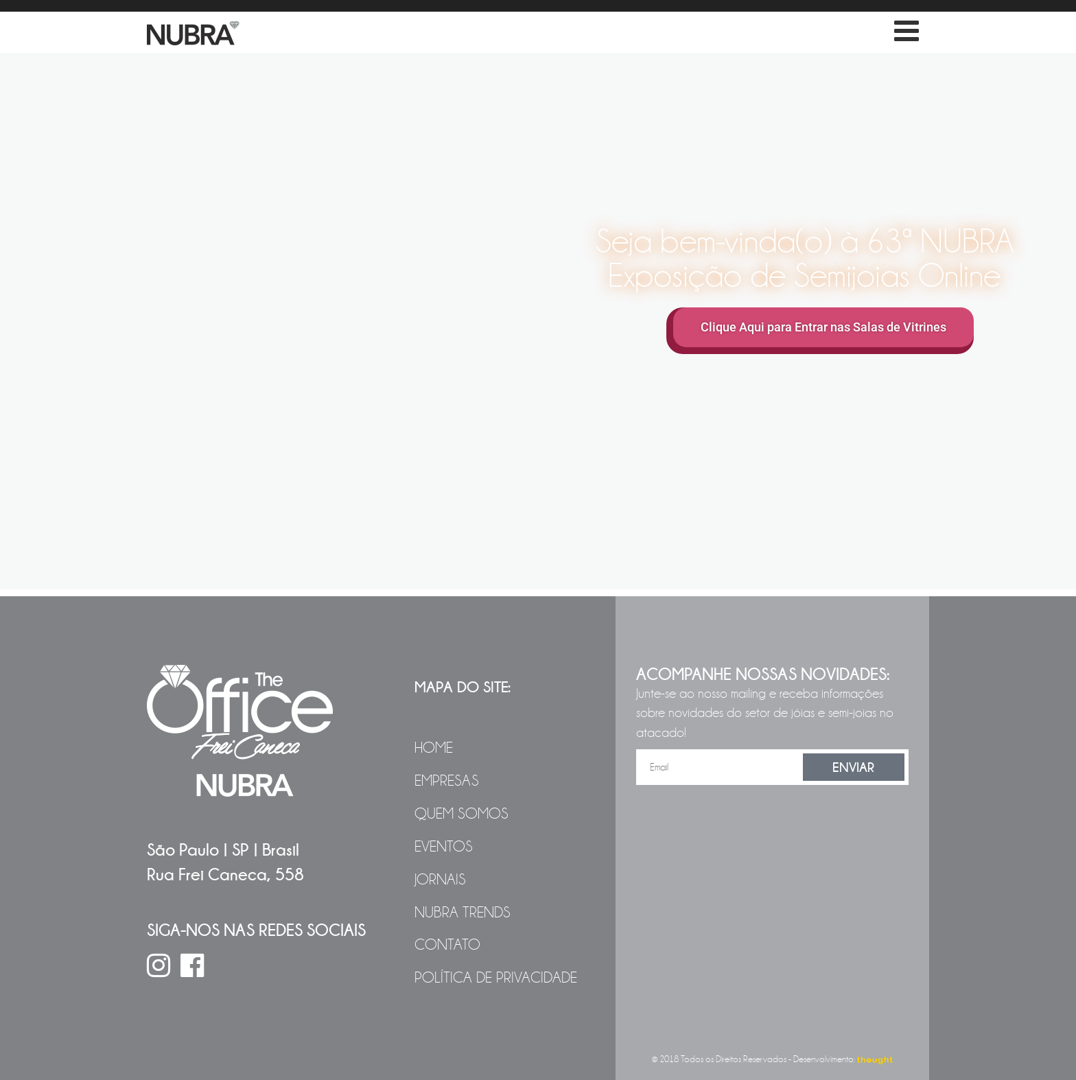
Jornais (440, 879)
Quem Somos (461, 814)
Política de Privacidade (495, 978)
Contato (447, 945)
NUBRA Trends (462, 912)
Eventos (443, 846)
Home (433, 748)
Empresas (446, 781)
